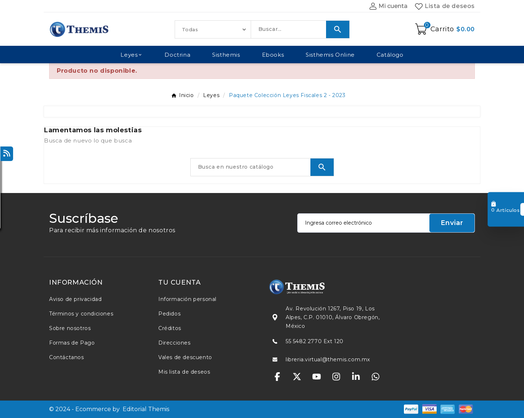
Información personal (187, 299)
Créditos (169, 328)
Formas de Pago (72, 342)
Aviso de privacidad (75, 299)
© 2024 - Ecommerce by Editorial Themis (109, 409)
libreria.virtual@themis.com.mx (328, 359)
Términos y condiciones (81, 313)
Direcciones (174, 342)
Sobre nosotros (70, 328)
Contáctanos (66, 357)
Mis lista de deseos (184, 372)
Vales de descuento (185, 357)
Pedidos (169, 313)
